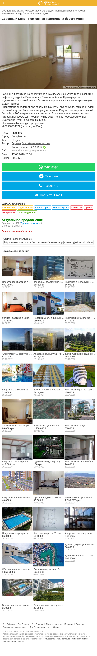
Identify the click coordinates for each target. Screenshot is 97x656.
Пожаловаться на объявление (17, 231)
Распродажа (8, 212)
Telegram (48, 176)
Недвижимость (35, 10)
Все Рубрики (9, 624)
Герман (16, 143)
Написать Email (48, 195)
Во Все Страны (61, 207)
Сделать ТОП (9, 207)
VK (49, 627)
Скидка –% (76, 207)
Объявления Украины (13, 10)
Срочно (88, 207)
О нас (56, 627)
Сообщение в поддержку (15, 627)
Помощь (80, 624)
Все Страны (37, 624)
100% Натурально (27, 212)
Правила (68, 624)
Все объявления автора (36, 143)
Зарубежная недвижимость (60, 10)
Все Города (23, 624)
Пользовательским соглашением (59, 639)
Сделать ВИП (25, 207)
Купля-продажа (41, 13)
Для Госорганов (37, 627)
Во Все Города (42, 207)
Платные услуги (53, 624)
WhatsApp (48, 167)
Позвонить (48, 185)
